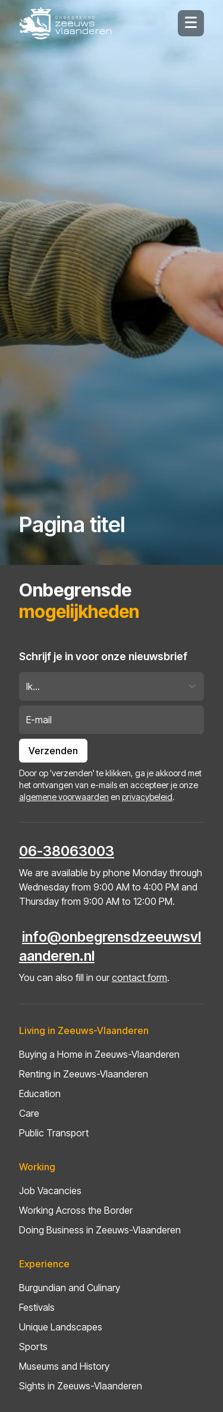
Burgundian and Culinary (69, 1288)
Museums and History (64, 1366)
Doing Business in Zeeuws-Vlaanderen (100, 1230)
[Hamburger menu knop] (191, 23)
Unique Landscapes (60, 1327)
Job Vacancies (50, 1191)
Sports (33, 1346)
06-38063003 (66, 851)
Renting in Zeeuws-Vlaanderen (83, 1074)
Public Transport (54, 1133)
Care (29, 1113)
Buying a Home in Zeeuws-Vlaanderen (99, 1054)
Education (40, 1093)
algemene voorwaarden (64, 797)
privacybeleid (147, 797)
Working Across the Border (76, 1210)
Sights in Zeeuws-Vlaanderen (80, 1386)
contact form (139, 977)
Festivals (37, 1307)
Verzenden (53, 751)
